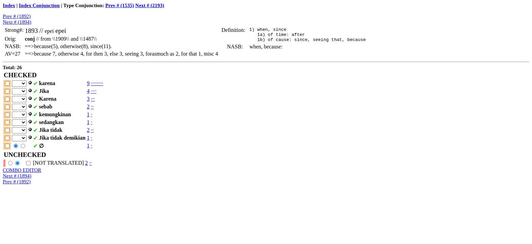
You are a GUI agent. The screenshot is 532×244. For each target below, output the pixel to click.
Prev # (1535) (119, 5)
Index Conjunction (39, 5)
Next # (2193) (149, 5)
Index (9, 5)
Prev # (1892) (17, 16)
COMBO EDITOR (22, 170)
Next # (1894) (17, 22)
